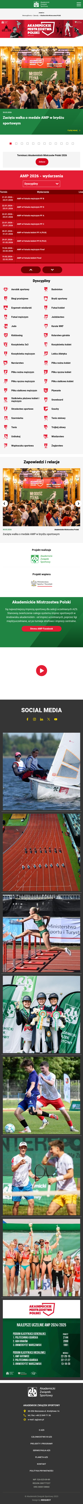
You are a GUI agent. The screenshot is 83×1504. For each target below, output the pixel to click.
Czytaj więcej (72, 130)
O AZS (41, 1430)
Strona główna (27, 15)
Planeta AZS (41, 1457)
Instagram (34, 719)
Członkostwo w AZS (41, 1437)
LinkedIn (41, 719)
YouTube (55, 719)
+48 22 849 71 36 (43, 1415)
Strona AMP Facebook (41, 628)
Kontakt (41, 1464)
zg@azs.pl (39, 1419)
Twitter (48, 719)
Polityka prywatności (41, 1471)
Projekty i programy (41, 1443)
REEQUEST (46, 1500)
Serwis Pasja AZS (41, 1450)
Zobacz (42, 162)
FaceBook (27, 719)
